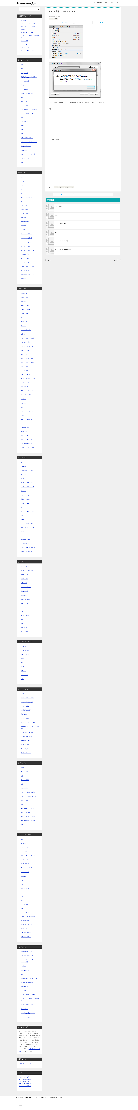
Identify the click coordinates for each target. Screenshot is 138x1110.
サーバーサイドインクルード (29, 50)
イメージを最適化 (26, 749)
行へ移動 (23, 20)
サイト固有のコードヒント (66, 187)
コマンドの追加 (25, 706)
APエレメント (25, 851)
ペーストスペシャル (26, 197)
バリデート (24, 150)
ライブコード (24, 366)
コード (22, 317)
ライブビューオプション (27, 358)
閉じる (22, 85)
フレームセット (25, 615)
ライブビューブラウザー (27, 362)
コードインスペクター (27, 904)
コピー (22, 189)
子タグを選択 (24, 213)
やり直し (23, 181)
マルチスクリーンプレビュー (29, 142)
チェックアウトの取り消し (28, 792)
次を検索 (23, 225)
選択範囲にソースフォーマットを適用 (30, 727)
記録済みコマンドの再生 (27, 698)
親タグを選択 (24, 209)
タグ (22, 462)
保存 (22, 97)
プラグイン (24, 415)
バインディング (25, 863)
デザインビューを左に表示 (28, 23)
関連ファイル (24, 435)
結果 (22, 908)
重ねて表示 (24, 928)
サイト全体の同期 (114, 260)
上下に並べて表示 (26, 932)
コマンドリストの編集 (27, 702)
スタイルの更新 (25, 350)
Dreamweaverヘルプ (26, 951)
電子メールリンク (26, 499)
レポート (57, 215)
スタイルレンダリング (27, 391)
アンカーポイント (26, 503)
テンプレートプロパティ (27, 570)
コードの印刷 (24, 41)
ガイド (22, 407)
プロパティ (24, 843)
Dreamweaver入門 (24, 1077)
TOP (24, 1097)
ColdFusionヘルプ (26, 970)
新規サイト (24, 767)
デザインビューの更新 (27, 346)
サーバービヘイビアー (27, 868)
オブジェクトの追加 (26, 551)
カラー (22, 679)
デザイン (23, 326)
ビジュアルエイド (26, 386)
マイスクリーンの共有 (27, 93)
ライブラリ (24, 627)
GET (22, 776)
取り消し (23, 177)
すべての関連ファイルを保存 (29, 109)
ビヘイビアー (24, 892)
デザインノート (25, 47)
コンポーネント (25, 872)
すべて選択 (24, 205)
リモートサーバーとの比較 (28, 154)
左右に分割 (24, 334)
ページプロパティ (26, 566)
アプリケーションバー (27, 32)
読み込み (23, 125)
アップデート (24, 1009)
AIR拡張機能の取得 (26, 710)
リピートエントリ (26, 258)
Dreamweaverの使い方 (25, 1079)
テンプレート (24, 631)
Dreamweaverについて (27, 1017)
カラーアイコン (25, 423)
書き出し (23, 129)
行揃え (22, 658)
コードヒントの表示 (26, 234)
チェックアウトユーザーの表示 (63, 249)
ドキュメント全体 (26, 309)
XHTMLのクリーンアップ (28, 732)
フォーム (23, 491)
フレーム (23, 900)
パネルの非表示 (25, 427)
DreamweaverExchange (27, 982)
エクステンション (26, 912)
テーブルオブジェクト (27, 483)
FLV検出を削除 (25, 744)
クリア (22, 201)
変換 (22, 133)
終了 (22, 162)
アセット (23, 880)
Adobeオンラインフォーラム (29, 994)
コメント (23, 515)
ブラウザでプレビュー (27, 137)
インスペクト (24, 370)
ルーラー (23, 399)
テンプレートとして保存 (27, 113)
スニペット (24, 884)
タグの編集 (24, 583)
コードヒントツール (26, 242)
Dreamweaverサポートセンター (29, 978)
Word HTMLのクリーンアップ (29, 736)
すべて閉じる (24, 89)
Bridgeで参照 (24, 73)
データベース (24, 859)
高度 (56, 232)
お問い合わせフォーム (25, 1063)
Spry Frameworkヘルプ (27, 955)
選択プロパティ (25, 575)
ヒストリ (23, 896)
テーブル (23, 478)
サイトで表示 (58, 206)
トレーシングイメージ (27, 411)
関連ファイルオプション (27, 439)
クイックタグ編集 (26, 587)
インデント (24, 646)
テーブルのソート (26, 753)
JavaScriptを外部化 (26, 740)
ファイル (23, 876)
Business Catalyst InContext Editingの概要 (28, 961)
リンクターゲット (26, 603)
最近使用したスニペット (27, 527)
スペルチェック (25, 718)
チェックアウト (25, 780)
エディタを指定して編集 (27, 266)
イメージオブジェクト (27, 470)
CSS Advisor (24, 990)
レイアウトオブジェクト (27, 487)
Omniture (23, 966)
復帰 (22, 117)
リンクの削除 (24, 595)
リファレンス (24, 974)
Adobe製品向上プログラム (28, 1013)
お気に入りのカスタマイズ (28, 547)
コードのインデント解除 (27, 250)
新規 (22, 64)
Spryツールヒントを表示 (27, 447)
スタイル (23, 671)
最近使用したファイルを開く (29, 26)
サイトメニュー (53, 18)
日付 (22, 507)
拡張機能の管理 (25, 714)
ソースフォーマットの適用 (28, 722)
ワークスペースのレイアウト (29, 916)
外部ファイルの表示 (26, 419)
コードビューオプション (27, 395)
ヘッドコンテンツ (26, 374)
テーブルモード (25, 382)
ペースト (23, 193)
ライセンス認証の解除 (27, 1005)
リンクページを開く (26, 599)
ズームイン (24, 293)
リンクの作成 (24, 591)
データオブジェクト (26, 543)
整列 (22, 619)
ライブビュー (24, 354)
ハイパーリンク (25, 495)
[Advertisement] (83, 122)
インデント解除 (25, 650)
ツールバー (24, 431)
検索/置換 (23, 217)
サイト (56, 187)
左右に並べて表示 (26, 936)
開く (22, 69)
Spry (22, 535)
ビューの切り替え (26, 342)
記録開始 (23, 694)
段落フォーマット (26, 654)
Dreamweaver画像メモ (25, 1086)
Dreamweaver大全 (27, 3)
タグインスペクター (26, 888)
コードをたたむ (25, 262)
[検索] (29, 9)
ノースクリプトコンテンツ (28, 378)
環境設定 (23, 278)
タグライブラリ (25, 270)
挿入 (22, 839)
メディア (23, 474)
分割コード (24, 322)
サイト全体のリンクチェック (62, 223)
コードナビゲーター (26, 44)
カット (22, 185)
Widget (23, 531)
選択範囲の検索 (25, 221)
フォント (23, 666)
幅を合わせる (24, 313)
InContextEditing (25, 539)
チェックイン (24, 29)
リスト (22, 662)
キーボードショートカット (28, 274)
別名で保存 (24, 101)
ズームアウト (24, 297)
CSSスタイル (24, 579)
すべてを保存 (24, 105)
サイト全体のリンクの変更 (61, 241)
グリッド (23, 403)
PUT (22, 784)
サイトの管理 (24, 771)
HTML (22, 519)
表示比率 (23, 301)
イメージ (23, 466)
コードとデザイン (26, 330)
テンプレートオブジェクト (28, 523)
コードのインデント (26, 246)
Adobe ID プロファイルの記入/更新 (30, 999)
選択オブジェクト (26, 305)
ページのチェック (26, 146)
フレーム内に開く (26, 81)
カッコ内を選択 (25, 254)
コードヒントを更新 (26, 238)
